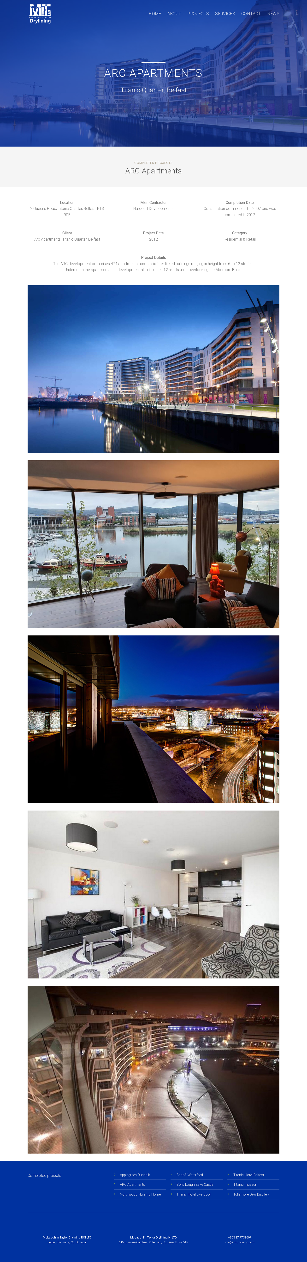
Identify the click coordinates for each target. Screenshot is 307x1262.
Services (225, 13)
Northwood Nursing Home (140, 1194)
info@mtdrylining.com (239, 1242)
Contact (251, 13)
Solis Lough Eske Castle (195, 1185)
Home (155, 13)
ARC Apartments (132, 1185)
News (273, 13)
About (174, 13)
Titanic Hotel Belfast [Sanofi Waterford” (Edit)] (248, 1175)
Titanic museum (245, 1185)
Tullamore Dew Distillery (251, 1194)
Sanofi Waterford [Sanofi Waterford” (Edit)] (190, 1175)
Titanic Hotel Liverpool (194, 1194)
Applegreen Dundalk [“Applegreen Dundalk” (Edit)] (135, 1175)
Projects (198, 13)
